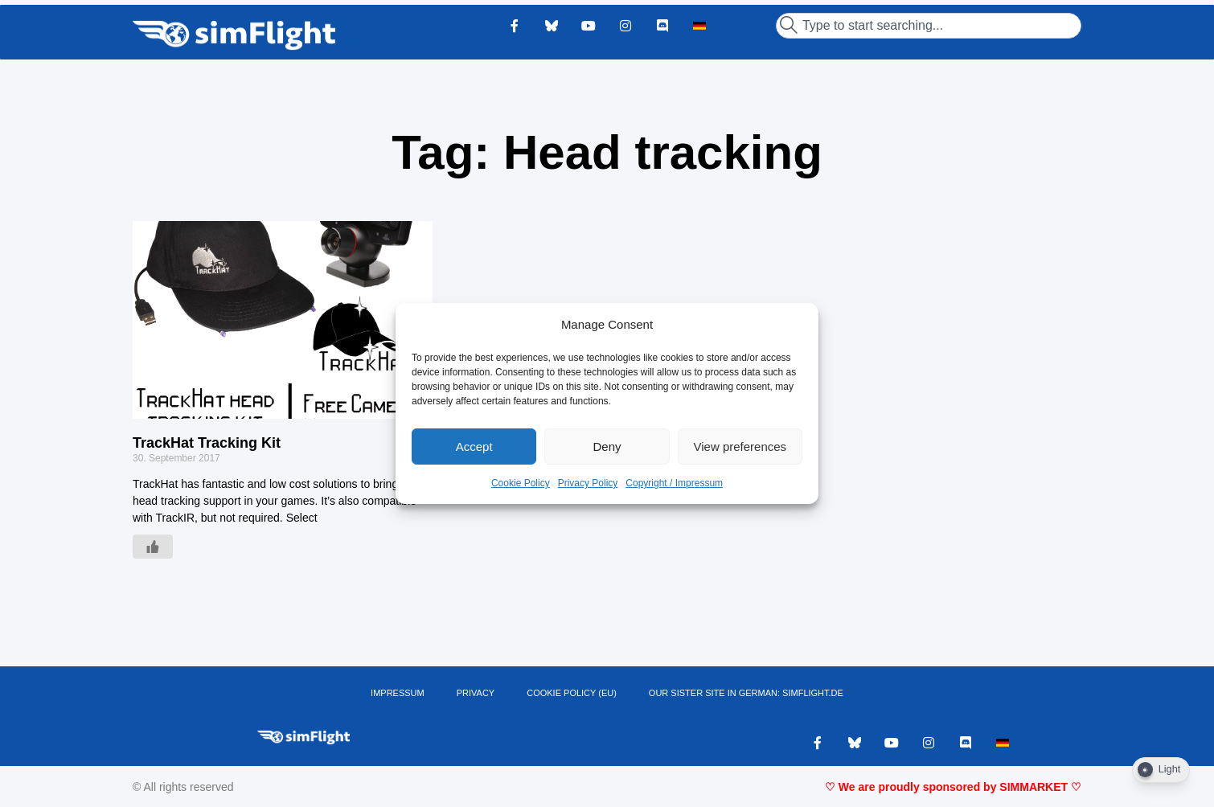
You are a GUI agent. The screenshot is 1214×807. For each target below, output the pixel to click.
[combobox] (928, 26)
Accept (474, 446)
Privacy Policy (588, 483)
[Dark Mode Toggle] (1161, 770)
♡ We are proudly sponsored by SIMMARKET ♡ (953, 786)
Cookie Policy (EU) (572, 693)
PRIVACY (475, 693)
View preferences (740, 446)
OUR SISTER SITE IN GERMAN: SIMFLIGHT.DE (746, 693)
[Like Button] (153, 547)
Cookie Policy (520, 483)
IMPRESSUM (397, 693)
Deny (607, 446)
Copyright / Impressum (674, 483)
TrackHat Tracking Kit (207, 443)
